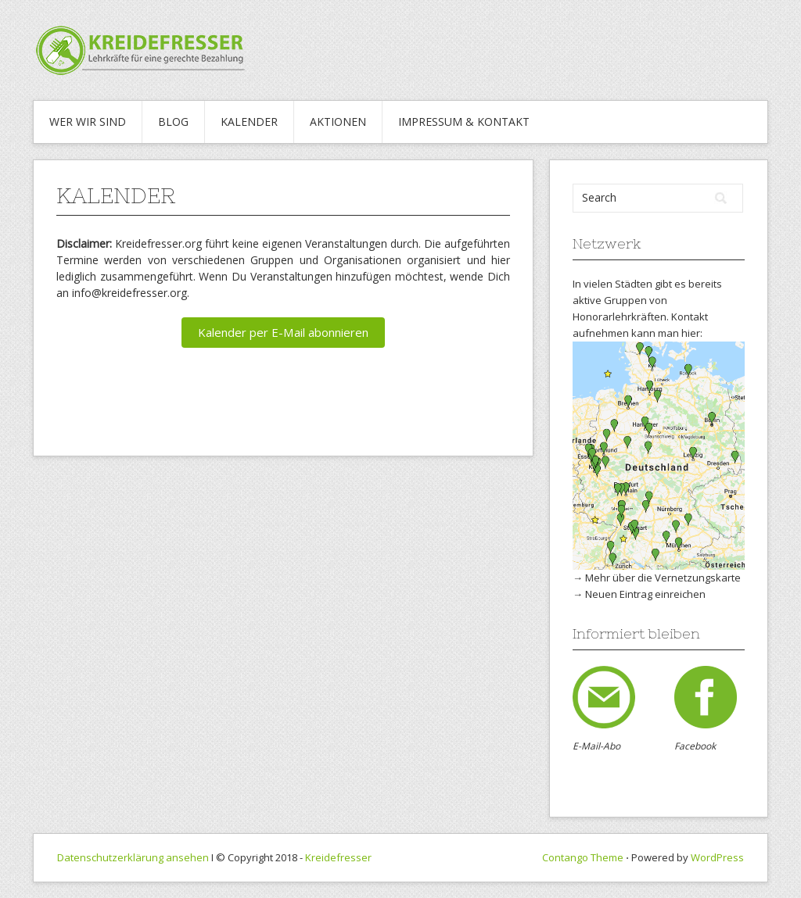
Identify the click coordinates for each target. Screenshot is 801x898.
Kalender (249, 121)
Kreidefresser (338, 857)
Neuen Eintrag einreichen (645, 594)
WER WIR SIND (87, 121)
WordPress (717, 857)
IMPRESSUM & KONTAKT (464, 121)
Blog (173, 121)
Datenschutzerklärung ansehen (133, 857)
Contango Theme (582, 857)
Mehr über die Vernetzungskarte (663, 578)
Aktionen (338, 121)
